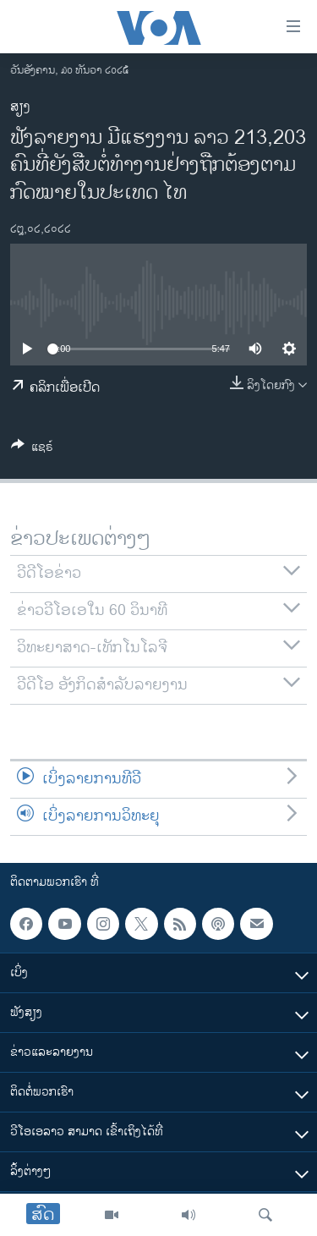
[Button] (32, 449)
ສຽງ (20, 107)
